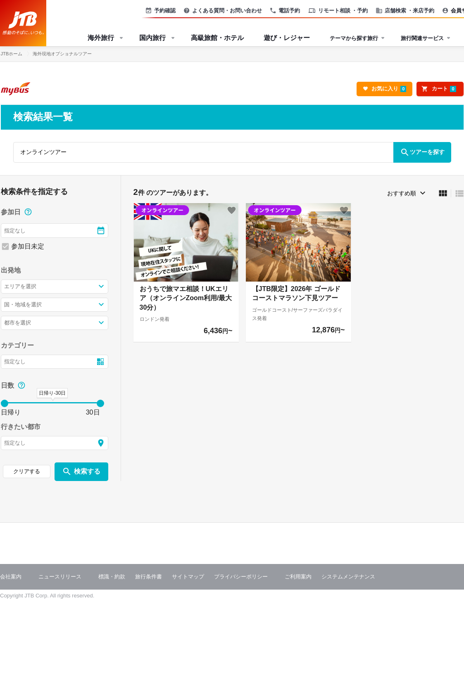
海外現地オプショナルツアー (62, 53)
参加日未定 (27, 246)
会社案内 (10, 576)
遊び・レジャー (287, 38)
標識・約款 (111, 576)
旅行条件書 (148, 576)
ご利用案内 (298, 576)
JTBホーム (12, 53)
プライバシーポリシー (241, 576)
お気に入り (388, 88)
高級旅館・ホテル (217, 38)
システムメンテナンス (348, 576)
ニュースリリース (59, 576)
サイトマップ (188, 576)
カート (444, 88)
